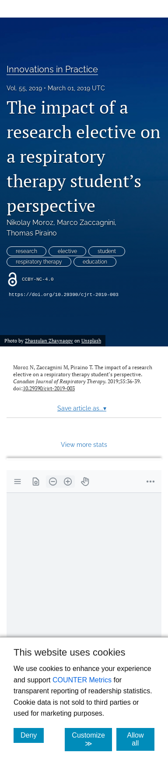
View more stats (84, 444)
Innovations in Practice (52, 69)
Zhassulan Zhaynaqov (49, 340)
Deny (32, 735)
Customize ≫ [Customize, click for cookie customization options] (92, 739)
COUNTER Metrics (82, 680)
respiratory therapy (39, 262)
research (26, 251)
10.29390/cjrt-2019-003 (49, 388)
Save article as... (81, 408)
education (95, 262)
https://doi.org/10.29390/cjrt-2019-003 (64, 294)
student (107, 251)
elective (67, 251)
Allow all (140, 739)
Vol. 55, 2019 (24, 88)
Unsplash (91, 340)
